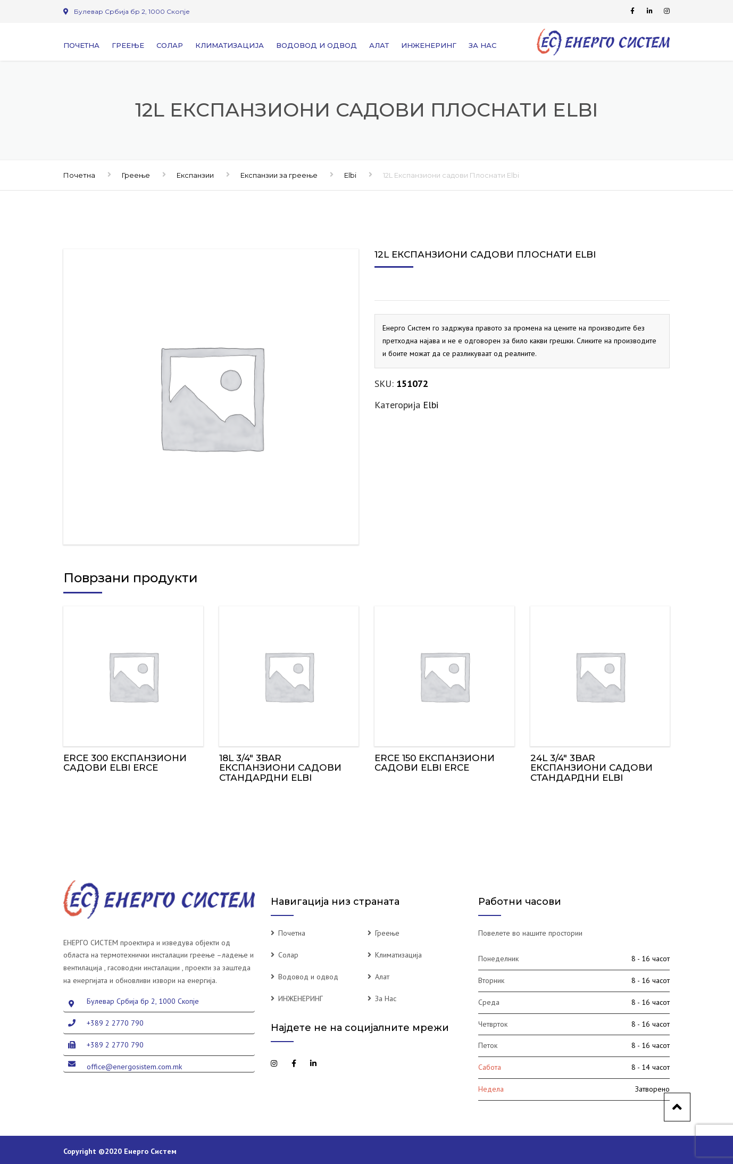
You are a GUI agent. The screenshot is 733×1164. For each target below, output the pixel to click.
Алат (379, 45)
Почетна (81, 45)
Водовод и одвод (316, 45)
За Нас (482, 45)
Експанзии (195, 175)
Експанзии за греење (279, 175)
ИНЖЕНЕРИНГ (428, 45)
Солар (169, 45)
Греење (128, 45)
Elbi (350, 175)
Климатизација (229, 45)
